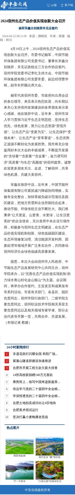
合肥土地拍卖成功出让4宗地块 (34, 403)
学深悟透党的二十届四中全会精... (36, 396)
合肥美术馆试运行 (25, 410)
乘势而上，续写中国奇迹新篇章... (36, 382)
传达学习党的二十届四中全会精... (36, 389)
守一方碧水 (20, 481)
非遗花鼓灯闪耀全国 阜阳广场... (35, 354)
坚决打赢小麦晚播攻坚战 (30, 417)
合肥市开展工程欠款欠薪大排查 (35, 368)
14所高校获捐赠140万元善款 (33, 375)
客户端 (67, 5)
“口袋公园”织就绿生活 (50, 481)
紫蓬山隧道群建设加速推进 (32, 361)
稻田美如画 (20, 455)
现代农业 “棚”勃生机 (50, 457)
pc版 (52, 5)
